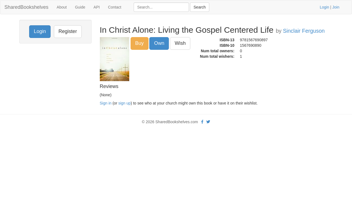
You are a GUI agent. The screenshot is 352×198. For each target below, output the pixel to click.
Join (335, 7)
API (97, 7)
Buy (139, 43)
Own (159, 43)
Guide (80, 7)
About (62, 7)
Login (324, 7)
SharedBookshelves (26, 7)
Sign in (106, 103)
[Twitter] (208, 122)
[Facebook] (202, 122)
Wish (180, 43)
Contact (114, 7)
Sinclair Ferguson (304, 31)
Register (68, 31)
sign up (124, 103)
